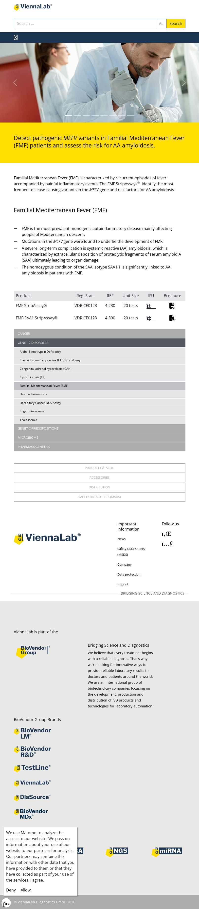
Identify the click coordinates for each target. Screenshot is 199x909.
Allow (26, 890)
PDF (172, 306)
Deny (11, 890)
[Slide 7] (130, 116)
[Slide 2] (86, 116)
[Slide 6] (122, 116)
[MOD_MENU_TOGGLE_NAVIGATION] (15, 37)
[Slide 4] (104, 116)
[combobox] (85, 23)
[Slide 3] (95, 116)
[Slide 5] (113, 116)
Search (175, 23)
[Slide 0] (68, 116)
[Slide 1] (77, 116)
